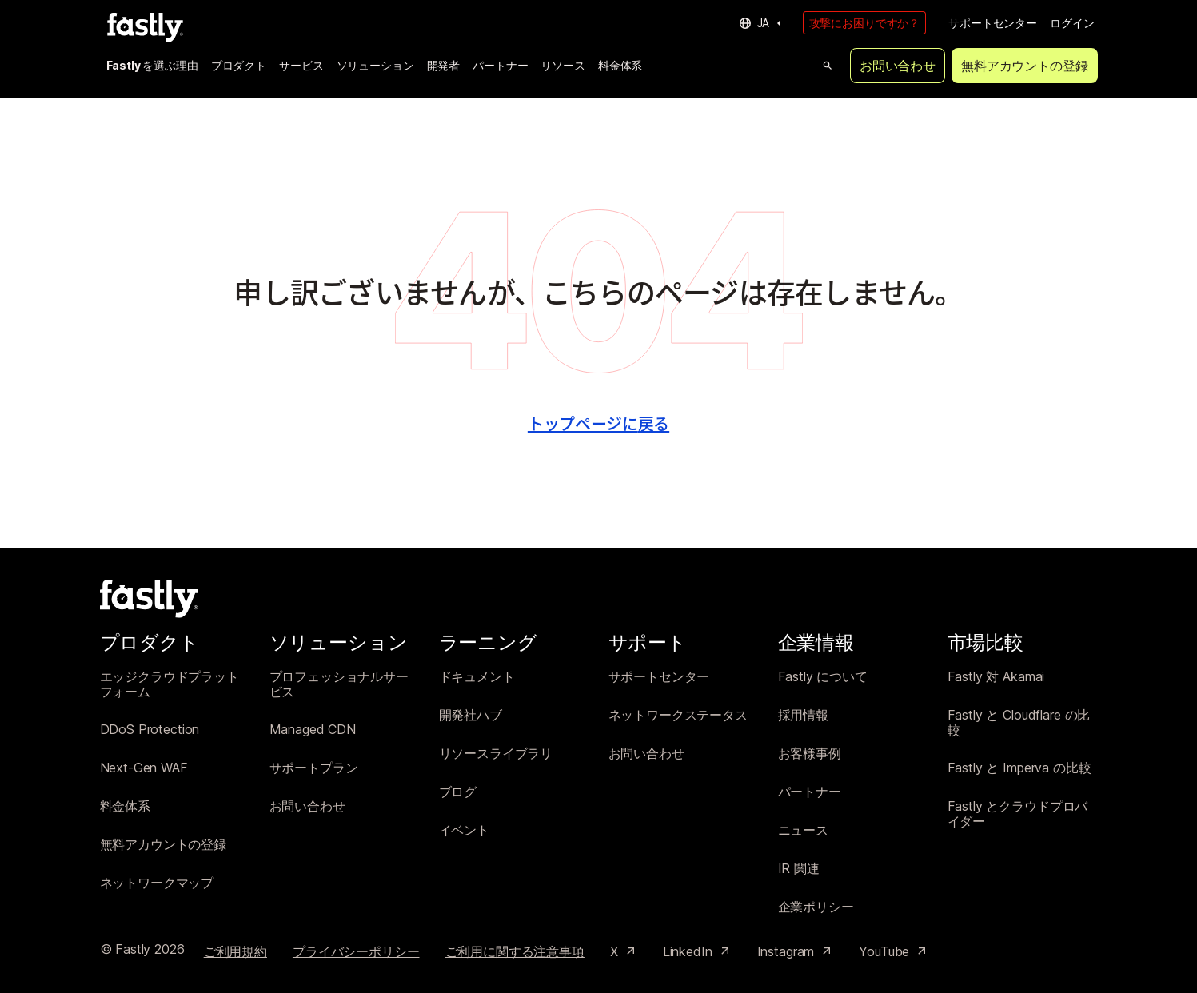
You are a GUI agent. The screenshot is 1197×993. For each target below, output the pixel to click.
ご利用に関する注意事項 (515, 951)
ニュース (803, 830)
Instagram (795, 951)
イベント (464, 830)
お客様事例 (809, 753)
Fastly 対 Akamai (996, 676)
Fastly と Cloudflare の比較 (1019, 723)
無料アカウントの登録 (1024, 66)
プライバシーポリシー (356, 951)
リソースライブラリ (496, 753)
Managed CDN (312, 729)
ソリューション (375, 65)
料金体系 (620, 65)
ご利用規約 (235, 951)
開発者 (444, 65)
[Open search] (828, 66)
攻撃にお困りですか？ (864, 23)
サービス (301, 65)
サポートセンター (992, 23)
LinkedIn (697, 951)
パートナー (500, 65)
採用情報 (803, 715)
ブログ (458, 792)
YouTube (893, 951)
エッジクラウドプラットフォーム (169, 684)
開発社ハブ (470, 715)
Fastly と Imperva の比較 (1019, 768)
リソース (563, 65)
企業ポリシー (816, 907)
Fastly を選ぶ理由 (152, 65)
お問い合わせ (898, 66)
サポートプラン (313, 768)
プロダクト (238, 65)
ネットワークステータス (678, 715)
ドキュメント (477, 676)
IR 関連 (799, 868)
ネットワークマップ (157, 883)
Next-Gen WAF (144, 768)
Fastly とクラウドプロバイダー (1018, 814)
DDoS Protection (150, 729)
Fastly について (823, 676)
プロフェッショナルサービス (339, 684)
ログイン (1072, 23)
